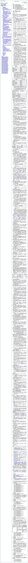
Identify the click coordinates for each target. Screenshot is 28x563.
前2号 (15, 383)
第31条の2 (17, 389)
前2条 (14, 471)
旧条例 (19, 478)
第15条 (20, 452)
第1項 (22, 178)
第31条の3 (20, 389)
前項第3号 (14, 294)
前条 (23, 236)
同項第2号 (20, 170)
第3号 (20, 297)
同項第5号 (23, 218)
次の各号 (23, 131)
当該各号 (17, 18)
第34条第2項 (16, 462)
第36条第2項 (20, 460)
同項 (18, 116)
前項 (13, 116)
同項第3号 (23, 171)
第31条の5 (23, 389)
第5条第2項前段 (16, 463)
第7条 (15, 451)
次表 (19, 87)
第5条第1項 (15, 447)
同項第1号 (18, 169)
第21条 (24, 452)
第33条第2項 (15, 460)
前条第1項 (16, 412)
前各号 (15, 209)
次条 (25, 233)
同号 (22, 217)
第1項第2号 (17, 297)
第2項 (19, 447)
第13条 (15, 452)
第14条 (17, 452)
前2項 (16, 179)
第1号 (16, 292)
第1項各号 (18, 176)
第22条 (19, 463)
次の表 (25, 60)
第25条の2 (23, 463)
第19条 (15, 455)
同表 (14, 61)
